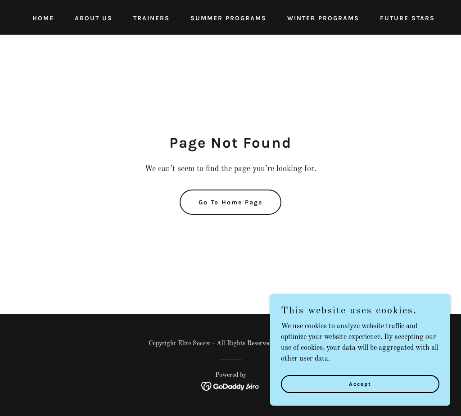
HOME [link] (43, 18)
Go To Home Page (230, 202)
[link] (230, 386)
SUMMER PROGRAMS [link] (228, 18)
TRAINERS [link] (151, 18)
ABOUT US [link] (94, 18)
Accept (360, 383)
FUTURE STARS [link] (407, 18)
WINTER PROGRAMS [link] (323, 18)
